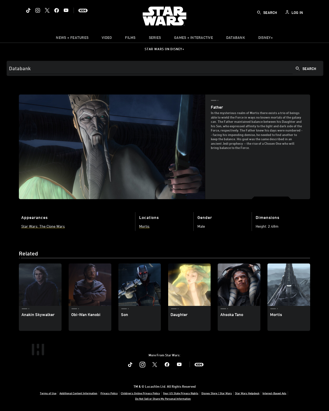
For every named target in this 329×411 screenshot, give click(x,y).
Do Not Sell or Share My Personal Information (163, 398)
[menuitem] (106, 38)
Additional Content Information (78, 393)
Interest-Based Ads (274, 393)
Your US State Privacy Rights (180, 393)
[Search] (165, 68)
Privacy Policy (109, 393)
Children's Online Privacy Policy (140, 393)
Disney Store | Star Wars (216, 393)
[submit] (259, 12)
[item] (72, 38)
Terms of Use (48, 393)
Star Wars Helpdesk (247, 393)
